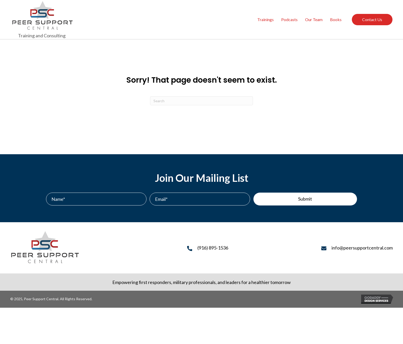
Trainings (265, 19)
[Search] (201, 100)
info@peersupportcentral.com (362, 248)
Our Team (314, 19)
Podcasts (289, 19)
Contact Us (372, 19)
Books (336, 19)
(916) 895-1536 (212, 248)
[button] (305, 199)
